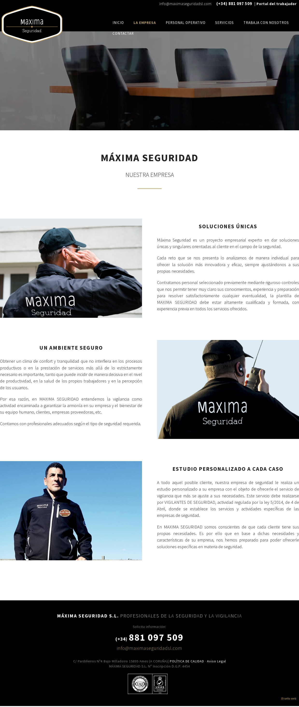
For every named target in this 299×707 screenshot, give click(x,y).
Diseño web (288, 698)
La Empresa (145, 22)
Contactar (123, 33)
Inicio (118, 22)
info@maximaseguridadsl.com (185, 3)
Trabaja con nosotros (266, 22)
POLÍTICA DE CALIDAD (187, 661)
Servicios (224, 22)
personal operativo (186, 22)
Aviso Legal (216, 661)
